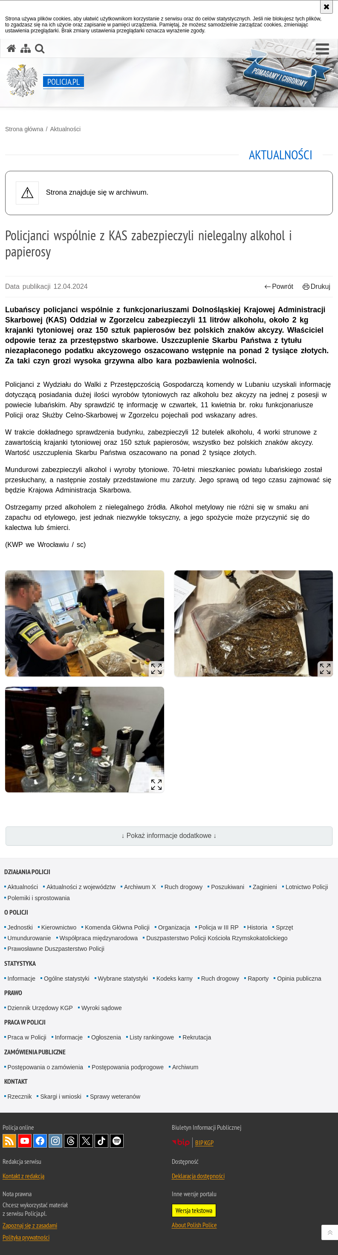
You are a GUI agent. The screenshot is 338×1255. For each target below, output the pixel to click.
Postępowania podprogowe (128, 1067)
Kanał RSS (9, 1141)
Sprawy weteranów (115, 1096)
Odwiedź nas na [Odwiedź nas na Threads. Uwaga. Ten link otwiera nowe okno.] (71, 1141)
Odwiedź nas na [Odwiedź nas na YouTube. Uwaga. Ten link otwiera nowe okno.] (25, 1141)
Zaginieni (265, 887)
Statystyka (20, 963)
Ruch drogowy (184, 887)
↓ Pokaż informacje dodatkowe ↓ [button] (169, 835)
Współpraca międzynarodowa (99, 938)
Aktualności (65, 129)
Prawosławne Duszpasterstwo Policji (56, 948)
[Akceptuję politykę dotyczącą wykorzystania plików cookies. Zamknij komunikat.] (326, 7)
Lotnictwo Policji (307, 887)
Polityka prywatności (26, 1237)
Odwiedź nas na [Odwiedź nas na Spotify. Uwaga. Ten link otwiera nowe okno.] (117, 1141)
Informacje (21, 978)
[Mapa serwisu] (25, 48)
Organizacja (174, 927)
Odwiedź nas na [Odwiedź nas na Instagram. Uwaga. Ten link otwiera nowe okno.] (55, 1141)
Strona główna (24, 129)
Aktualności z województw (81, 887)
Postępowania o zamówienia (45, 1067)
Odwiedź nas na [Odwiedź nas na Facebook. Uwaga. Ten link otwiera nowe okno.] (40, 1141)
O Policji (16, 912)
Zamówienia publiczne (35, 1052)
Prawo (13, 992)
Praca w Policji (25, 1022)
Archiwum (185, 1067)
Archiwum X (140, 887)
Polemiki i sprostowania (39, 898)
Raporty (258, 978)
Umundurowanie (29, 938)
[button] (322, 49)
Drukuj (316, 286)
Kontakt (16, 1081)
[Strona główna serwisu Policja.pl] (11, 48)
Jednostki (20, 927)
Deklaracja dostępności (198, 1176)
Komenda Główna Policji (117, 927)
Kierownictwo (58, 927)
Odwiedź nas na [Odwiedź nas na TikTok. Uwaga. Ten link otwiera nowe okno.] (101, 1141)
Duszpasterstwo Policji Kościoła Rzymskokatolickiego (216, 938)
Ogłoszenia (106, 1037)
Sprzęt (284, 927)
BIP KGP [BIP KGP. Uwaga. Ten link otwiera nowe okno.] (204, 1142)
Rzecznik (20, 1096)
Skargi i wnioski (60, 1096)
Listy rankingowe (152, 1037)
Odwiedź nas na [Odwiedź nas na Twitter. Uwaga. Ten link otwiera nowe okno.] (86, 1141)
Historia (257, 927)
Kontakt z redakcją (23, 1176)
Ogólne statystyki (67, 978)
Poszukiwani (227, 887)
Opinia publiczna (299, 978)
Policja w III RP (219, 927)
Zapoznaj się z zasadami (30, 1225)
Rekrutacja (196, 1037)
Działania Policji (27, 871)
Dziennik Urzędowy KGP (40, 1008)
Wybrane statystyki (123, 978)
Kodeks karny (174, 978)
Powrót (278, 286)
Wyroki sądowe (101, 1008)
